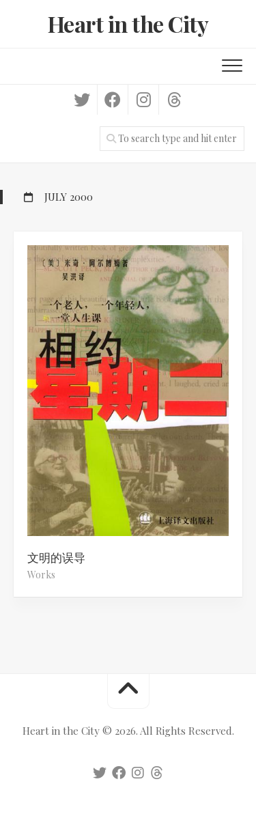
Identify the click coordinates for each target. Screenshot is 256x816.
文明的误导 (56, 557)
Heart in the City (128, 23)
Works (41, 574)
